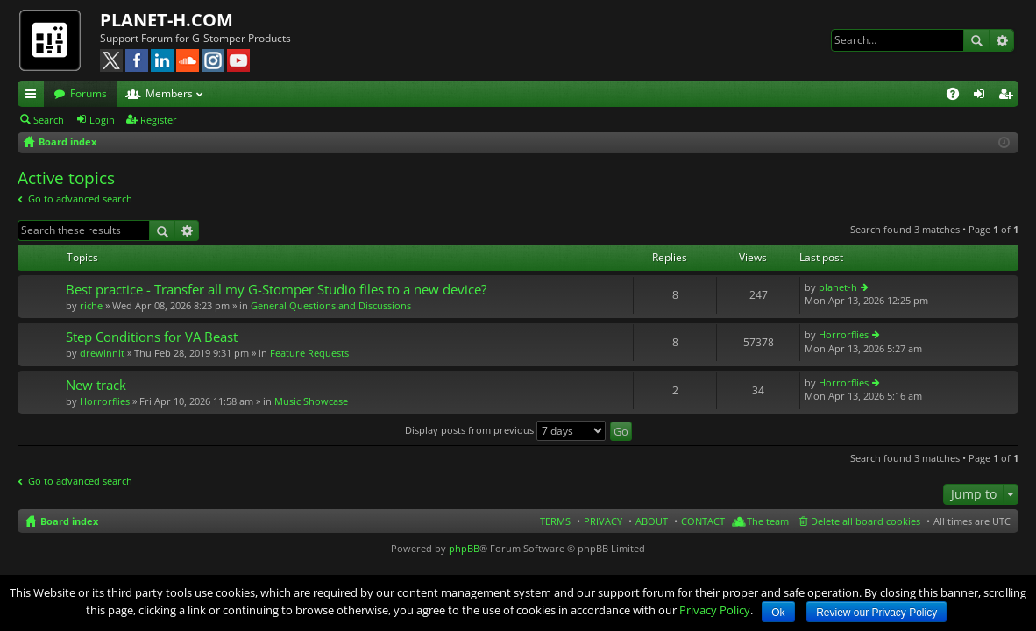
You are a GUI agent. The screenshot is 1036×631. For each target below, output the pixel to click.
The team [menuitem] (768, 521)
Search (976, 40)
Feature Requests (309, 352)
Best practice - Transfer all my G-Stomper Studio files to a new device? (276, 289)
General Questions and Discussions (331, 305)
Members (169, 93)
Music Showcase (311, 401)
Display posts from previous (505, 429)
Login (102, 119)
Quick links (34, 96)
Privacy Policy (714, 610)
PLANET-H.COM (166, 20)
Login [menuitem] (982, 96)
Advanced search (1001, 40)
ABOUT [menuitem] (651, 521)
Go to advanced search (80, 198)
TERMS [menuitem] (555, 521)
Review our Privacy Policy (876, 612)
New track (96, 385)
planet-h (838, 287)
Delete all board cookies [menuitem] (865, 521)
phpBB (464, 548)
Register (158, 119)
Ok (777, 612)
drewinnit (102, 352)
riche (91, 305)
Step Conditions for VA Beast (152, 337)
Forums (88, 93)
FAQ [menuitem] (958, 96)
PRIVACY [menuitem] (603, 521)
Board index (69, 521)
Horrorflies (844, 334)
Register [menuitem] (1008, 96)
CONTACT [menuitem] (703, 521)
